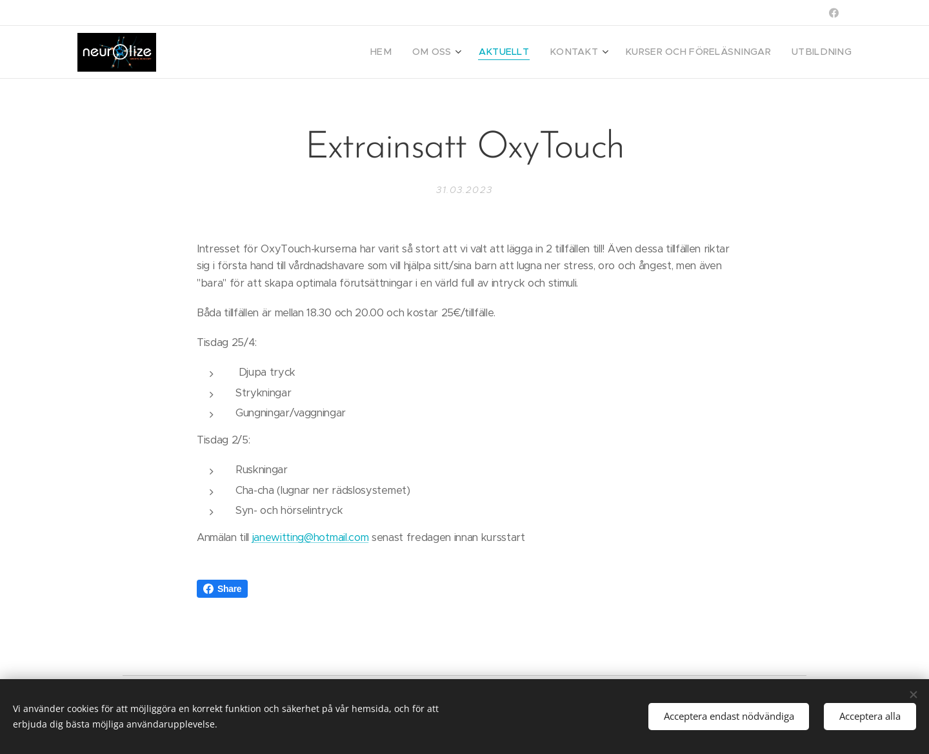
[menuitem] (421, 52)
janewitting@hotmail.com (310, 537)
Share (222, 589)
